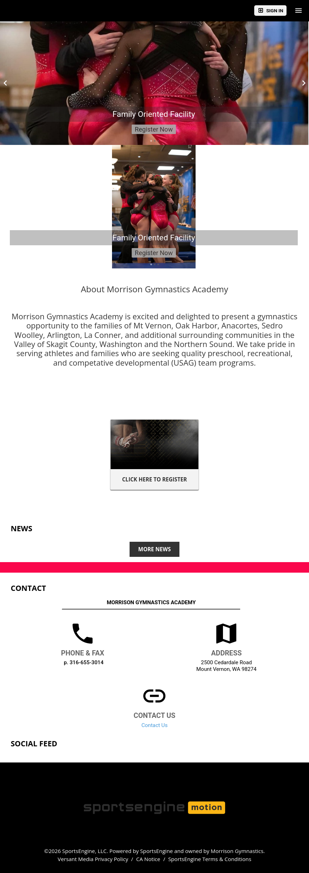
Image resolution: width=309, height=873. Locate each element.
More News (154, 549)
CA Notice (148, 858)
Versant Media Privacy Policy (93, 858)
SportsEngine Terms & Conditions (209, 858)
